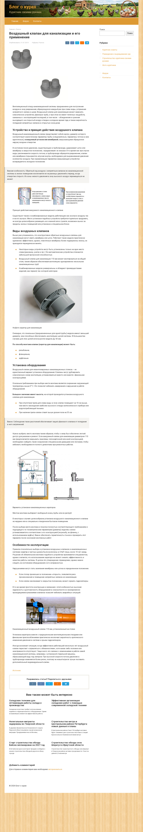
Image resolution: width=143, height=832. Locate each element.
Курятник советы (109, 50)
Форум (26, 21)
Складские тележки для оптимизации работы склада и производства (25, 742)
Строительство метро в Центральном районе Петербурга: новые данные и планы (69, 763)
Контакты (37, 21)
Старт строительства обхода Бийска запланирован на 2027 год (27, 782)
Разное (41, 42)
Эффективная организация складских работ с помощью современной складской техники (69, 742)
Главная (14, 21)
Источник (17, 710)
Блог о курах (22, 6)
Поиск (102, 29)
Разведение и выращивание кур (116, 54)
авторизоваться (55, 808)
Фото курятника (109, 65)
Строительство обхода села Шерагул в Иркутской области (67, 782)
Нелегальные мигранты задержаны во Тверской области (26, 761)
